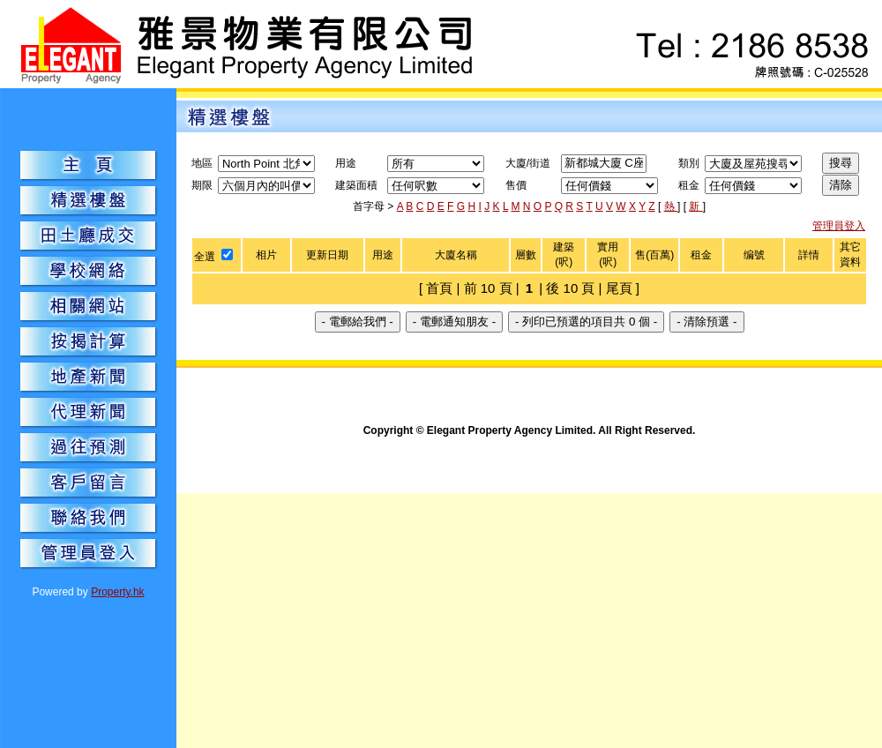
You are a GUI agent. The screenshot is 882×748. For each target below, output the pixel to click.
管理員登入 (838, 226)
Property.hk (117, 592)
